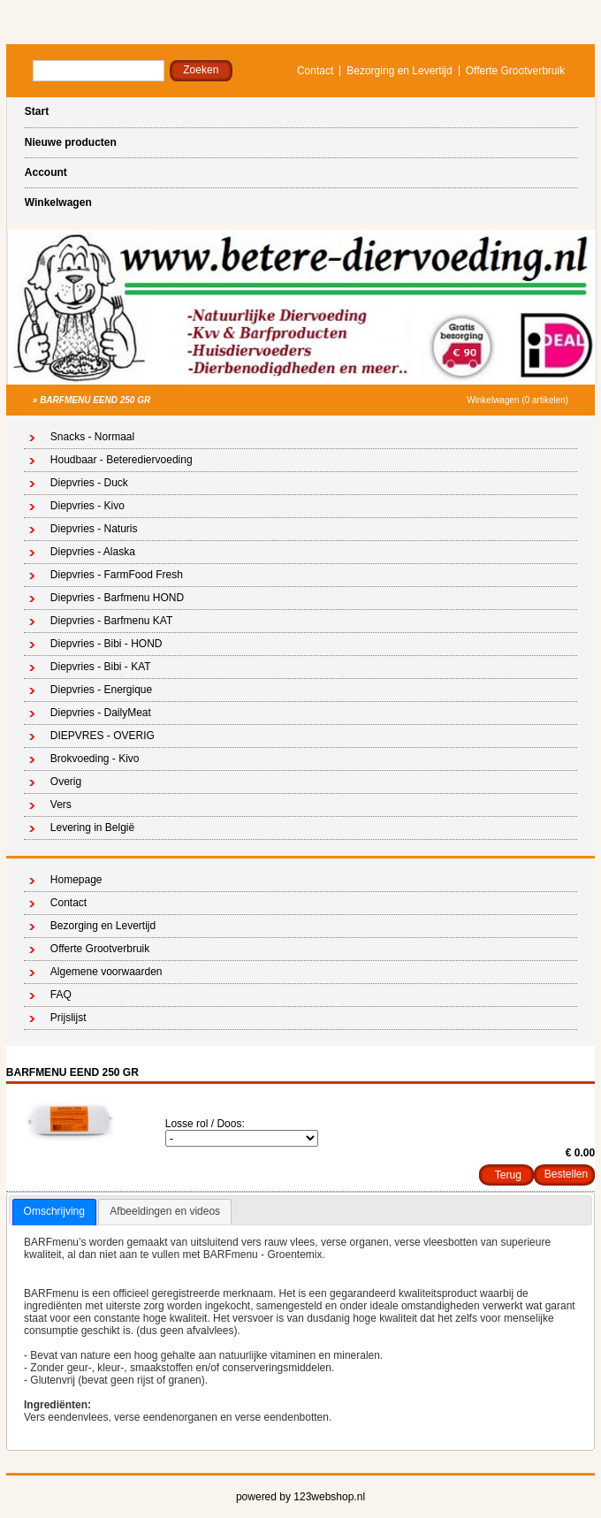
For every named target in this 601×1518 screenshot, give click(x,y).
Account (46, 172)
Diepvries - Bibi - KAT (100, 666)
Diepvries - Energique (101, 689)
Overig (65, 781)
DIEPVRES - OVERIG (102, 735)
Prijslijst (68, 1017)
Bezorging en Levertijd (399, 70)
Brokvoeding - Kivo (95, 758)
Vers (61, 804)
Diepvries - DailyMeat (100, 712)
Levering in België (92, 827)
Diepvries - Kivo (87, 506)
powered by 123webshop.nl (300, 1497)
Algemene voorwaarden (106, 971)
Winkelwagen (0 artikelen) (517, 400)
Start (37, 111)
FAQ (61, 994)
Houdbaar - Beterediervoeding (121, 460)
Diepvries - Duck (89, 483)
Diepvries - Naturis (94, 529)
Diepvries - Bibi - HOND (106, 643)
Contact (315, 70)
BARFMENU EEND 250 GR (95, 400)
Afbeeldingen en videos (165, 1211)
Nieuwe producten (71, 142)
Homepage (76, 879)
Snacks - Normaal (92, 437)
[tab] (54, 1212)
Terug (508, 1175)
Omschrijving (54, 1211)
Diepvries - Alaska (92, 551)
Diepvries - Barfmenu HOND (117, 597)
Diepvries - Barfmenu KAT (111, 620)
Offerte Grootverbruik (516, 70)
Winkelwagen (58, 202)
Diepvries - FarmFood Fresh (116, 574)
